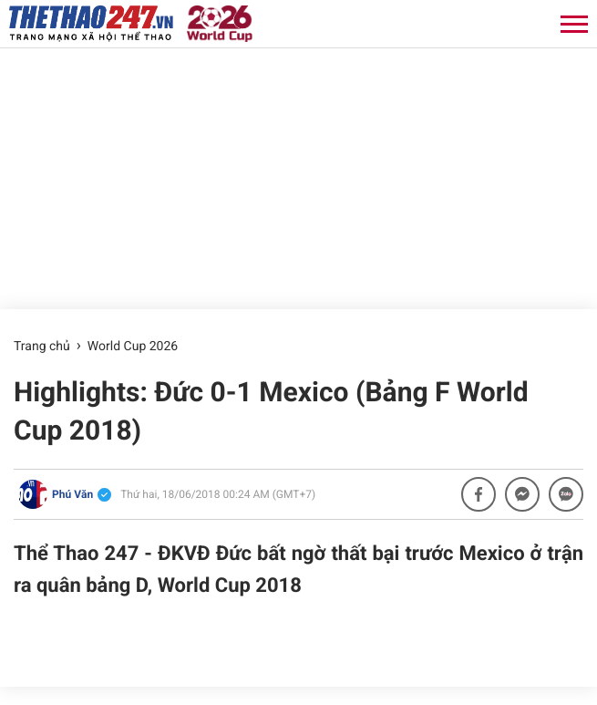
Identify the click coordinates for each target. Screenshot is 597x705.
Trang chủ (42, 346)
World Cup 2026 (132, 346)
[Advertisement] (298, 176)
